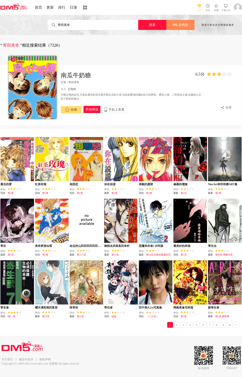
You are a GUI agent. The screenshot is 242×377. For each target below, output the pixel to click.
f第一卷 (12, 316)
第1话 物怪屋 (222, 316)
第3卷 (149, 193)
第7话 (11, 254)
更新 (50, 7)
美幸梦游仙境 (43, 245)
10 (230, 325)
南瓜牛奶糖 (76, 75)
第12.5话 (81, 254)
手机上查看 (116, 109)
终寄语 (74, 307)
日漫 (73, 7)
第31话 (115, 254)
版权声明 (45, 359)
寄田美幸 (74, 82)
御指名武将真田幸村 (117, 245)
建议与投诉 (26, 359)
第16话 (80, 316)
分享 (228, 107)
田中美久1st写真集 (150, 307)
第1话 (184, 193)
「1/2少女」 (152, 316)
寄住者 (108, 307)
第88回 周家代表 (224, 254)
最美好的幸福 (181, 245)
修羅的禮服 (180, 184)
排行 (61, 7)
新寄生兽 (213, 307)
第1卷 (11, 193)
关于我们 (7, 359)
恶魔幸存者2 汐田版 (151, 245)
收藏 (71, 109)
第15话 (45, 316)
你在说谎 (109, 184)
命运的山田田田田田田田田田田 (89, 245)
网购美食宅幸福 (183, 307)
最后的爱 (6, 184)
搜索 (152, 25)
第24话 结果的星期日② (158, 254)
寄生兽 (4, 307)
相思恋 (74, 184)
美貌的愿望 (146, 184)
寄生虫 (212, 245)
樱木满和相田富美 (46, 307)
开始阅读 (91, 109)
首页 (38, 7)
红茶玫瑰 (40, 184)
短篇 (113, 316)
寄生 (3, 245)
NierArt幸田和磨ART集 (222, 184)
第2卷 (80, 193)
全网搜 (180, 25)
